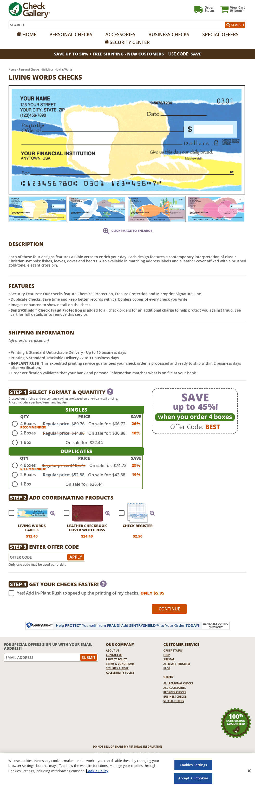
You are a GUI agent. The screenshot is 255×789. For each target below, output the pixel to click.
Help (167, 655)
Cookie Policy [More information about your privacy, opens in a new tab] (97, 770)
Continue (169, 609)
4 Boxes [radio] (28, 423)
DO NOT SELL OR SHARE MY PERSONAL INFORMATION (127, 746)
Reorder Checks (175, 692)
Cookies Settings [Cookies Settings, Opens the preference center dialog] (193, 764)
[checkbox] (30, 513)
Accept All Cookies (193, 778)
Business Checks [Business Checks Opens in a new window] (175, 696)
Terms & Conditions (120, 663)
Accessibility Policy (120, 672)
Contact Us (114, 655)
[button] (52, 513)
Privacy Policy (116, 659)
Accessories (120, 34)
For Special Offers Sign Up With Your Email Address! (48, 646)
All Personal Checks (178, 683)
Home (29, 34)
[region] (127, 771)
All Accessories (175, 687)
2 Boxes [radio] (28, 433)
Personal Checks (70, 34)
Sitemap (169, 659)
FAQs (167, 668)
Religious (48, 69)
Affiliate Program (177, 663)
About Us (112, 650)
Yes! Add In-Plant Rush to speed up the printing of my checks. (86, 593)
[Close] (249, 771)
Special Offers (220, 34)
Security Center (130, 42)
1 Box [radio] (25, 442)
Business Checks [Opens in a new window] (168, 34)
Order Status (173, 650)
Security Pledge (117, 668)
